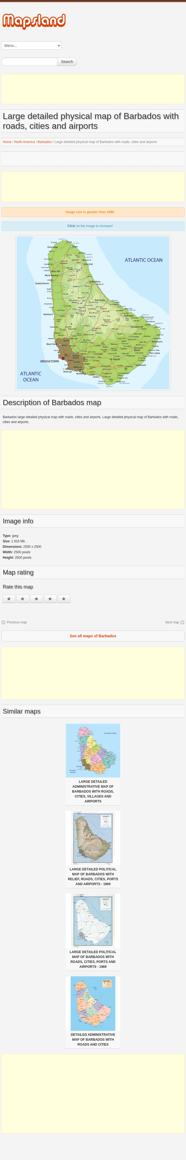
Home (7, 142)
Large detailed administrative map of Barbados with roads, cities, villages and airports (93, 791)
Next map (172, 622)
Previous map (17, 622)
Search (67, 62)
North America (24, 142)
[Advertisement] (93, 89)
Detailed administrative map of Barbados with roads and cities (93, 1039)
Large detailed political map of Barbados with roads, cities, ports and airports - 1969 (93, 959)
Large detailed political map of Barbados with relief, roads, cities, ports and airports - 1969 (93, 876)
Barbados (45, 142)
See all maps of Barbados (93, 636)
